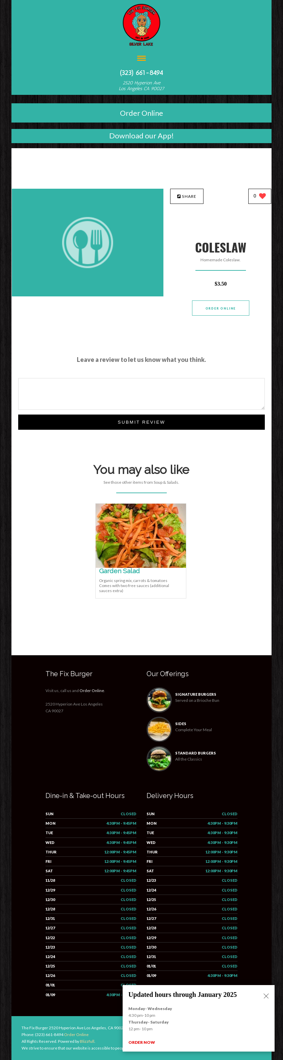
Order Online (141, 112)
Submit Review (141, 422)
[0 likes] (260, 196)
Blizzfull (87, 1041)
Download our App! (141, 135)
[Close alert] (266, 996)
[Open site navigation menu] (141, 59)
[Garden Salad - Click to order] (141, 566)
